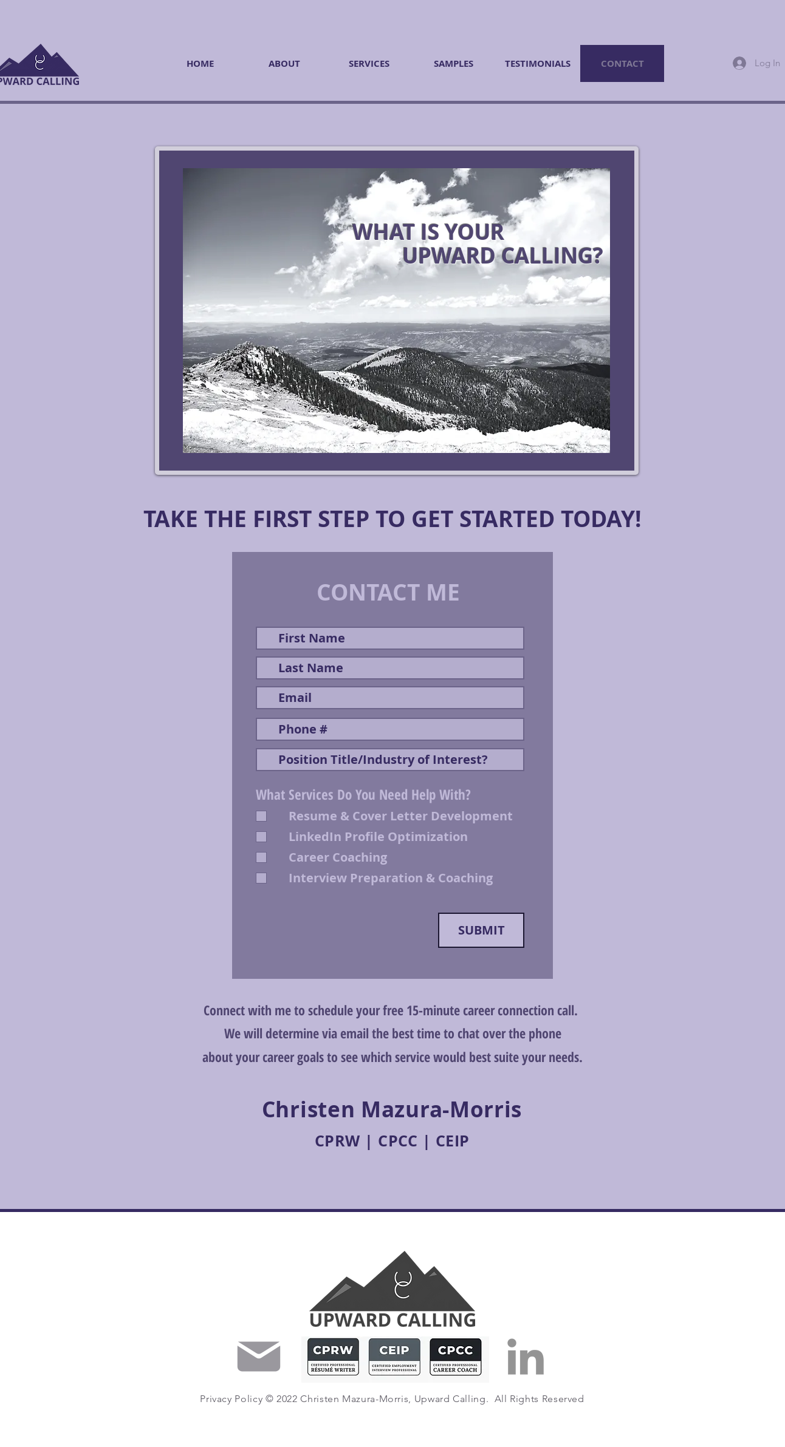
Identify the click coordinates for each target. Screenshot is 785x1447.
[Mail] (258, 1356)
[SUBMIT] (481, 930)
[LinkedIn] (525, 1356)
